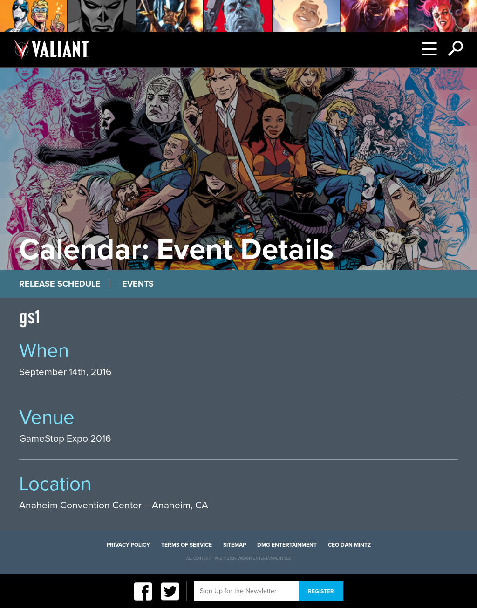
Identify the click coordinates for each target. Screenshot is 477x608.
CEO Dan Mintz (349, 544)
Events (138, 284)
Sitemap (234, 544)
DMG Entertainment (287, 544)
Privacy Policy (128, 544)
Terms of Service (186, 544)
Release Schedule (60, 284)
